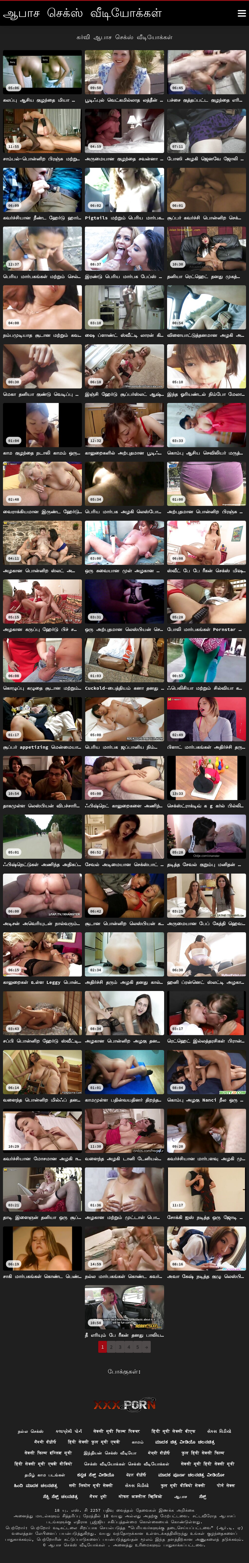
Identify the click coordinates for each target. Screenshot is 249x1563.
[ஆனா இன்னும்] (242, 13)
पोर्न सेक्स (226, 1485)
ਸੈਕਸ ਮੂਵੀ (98, 1496)
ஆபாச (180, 1496)
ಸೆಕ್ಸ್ (202, 1496)
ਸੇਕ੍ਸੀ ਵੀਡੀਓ (159, 1453)
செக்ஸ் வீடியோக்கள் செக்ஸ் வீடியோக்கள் (126, 1464)
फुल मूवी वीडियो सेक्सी (183, 1485)
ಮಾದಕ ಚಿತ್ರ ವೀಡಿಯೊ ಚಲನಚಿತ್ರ (185, 1442)
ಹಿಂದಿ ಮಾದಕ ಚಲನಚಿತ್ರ (35, 1485)
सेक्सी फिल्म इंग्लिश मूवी (48, 1453)
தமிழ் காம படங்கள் (45, 1474)
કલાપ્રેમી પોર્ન (68, 1431)
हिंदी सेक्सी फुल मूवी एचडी (94, 1442)
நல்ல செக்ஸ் (31, 1431)
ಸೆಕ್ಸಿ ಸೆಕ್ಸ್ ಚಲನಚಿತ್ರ (60, 1496)
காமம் (137, 1442)
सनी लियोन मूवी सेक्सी (91, 1485)
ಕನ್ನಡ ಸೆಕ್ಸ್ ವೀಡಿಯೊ (95, 1474)
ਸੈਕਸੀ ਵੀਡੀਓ (45, 1442)
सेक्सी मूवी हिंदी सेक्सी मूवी (207, 1464)
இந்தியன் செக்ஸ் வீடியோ (110, 1453)
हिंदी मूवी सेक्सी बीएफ (173, 1431)
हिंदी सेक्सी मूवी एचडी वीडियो (43, 1464)
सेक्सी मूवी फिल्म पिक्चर (116, 1431)
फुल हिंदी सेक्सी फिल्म (203, 1453)
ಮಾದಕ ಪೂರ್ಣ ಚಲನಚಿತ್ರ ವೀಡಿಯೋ (191, 1474)
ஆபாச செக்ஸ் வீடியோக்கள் (78, 1545)
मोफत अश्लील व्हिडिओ (140, 1496)
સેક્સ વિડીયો (219, 1431)
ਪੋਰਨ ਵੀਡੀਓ (136, 1474)
